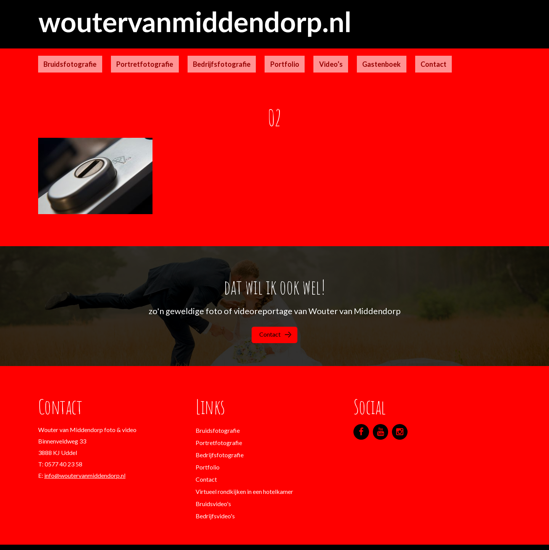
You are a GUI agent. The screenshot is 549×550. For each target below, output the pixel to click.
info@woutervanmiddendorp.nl (84, 459)
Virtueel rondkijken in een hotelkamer (244, 475)
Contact (362, 55)
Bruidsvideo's (213, 488)
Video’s (281, 55)
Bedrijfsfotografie (194, 55)
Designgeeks (284, 538)
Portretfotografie (128, 55)
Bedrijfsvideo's (215, 500)
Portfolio (246, 55)
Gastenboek (321, 55)
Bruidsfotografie (64, 55)
